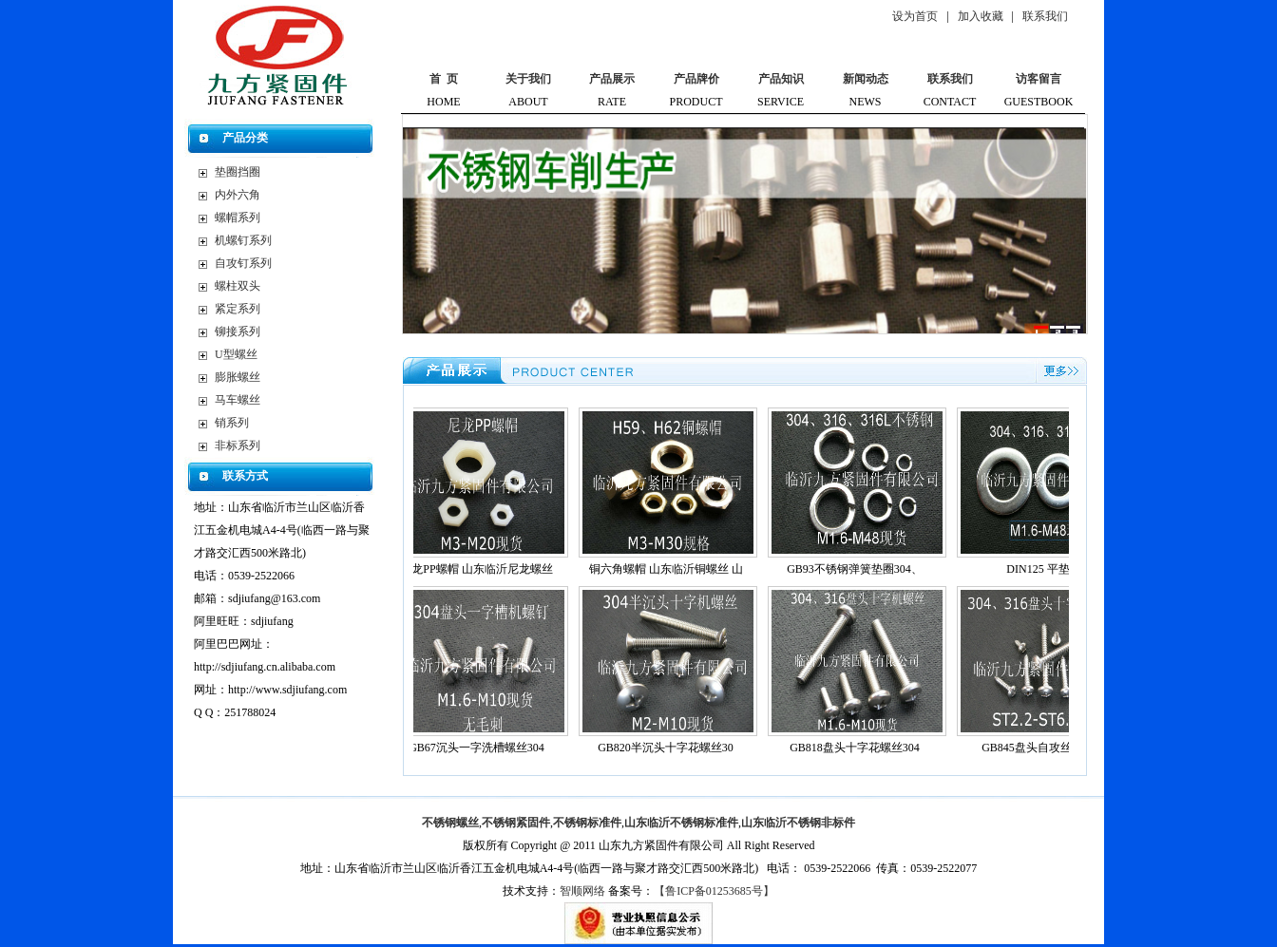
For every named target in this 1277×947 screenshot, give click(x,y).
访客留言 (1038, 78)
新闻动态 (865, 78)
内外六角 (237, 194)
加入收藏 (980, 16)
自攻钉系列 (243, 263)
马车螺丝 (237, 400)
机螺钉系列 (243, 240)
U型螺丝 (236, 354)
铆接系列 (237, 331)
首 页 (443, 78)
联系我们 (1045, 16)
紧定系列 (237, 308)
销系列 (232, 422)
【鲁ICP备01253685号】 (714, 891)
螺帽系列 (237, 217)
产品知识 (781, 78)
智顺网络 (582, 891)
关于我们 (528, 78)
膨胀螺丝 (237, 377)
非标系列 (237, 445)
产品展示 (612, 78)
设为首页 (915, 16)
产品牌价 (696, 78)
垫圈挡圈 (237, 172)
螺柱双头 (237, 286)
